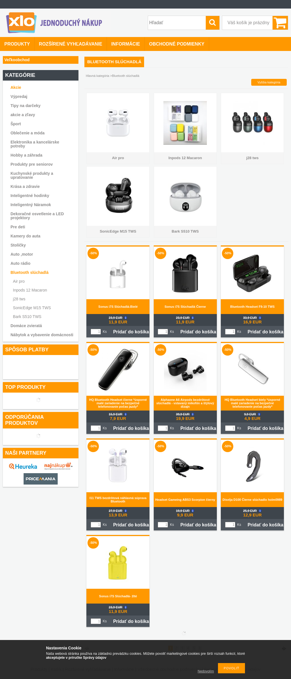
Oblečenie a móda (28, 133)
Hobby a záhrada (26, 155)
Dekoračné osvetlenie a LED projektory (37, 216)
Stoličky (18, 245)
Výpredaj (19, 96)
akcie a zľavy (23, 114)
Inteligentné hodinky (30, 195)
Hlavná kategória (97, 75)
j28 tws (19, 299)
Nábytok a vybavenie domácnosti (42, 335)
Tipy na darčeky (26, 105)
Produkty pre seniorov (32, 164)
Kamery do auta (25, 236)
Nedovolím (206, 671)
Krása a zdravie (25, 186)
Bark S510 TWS (27, 316)
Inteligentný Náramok (31, 204)
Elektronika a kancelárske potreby (35, 144)
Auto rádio (20, 263)
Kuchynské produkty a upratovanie (32, 175)
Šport (16, 124)
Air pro (19, 281)
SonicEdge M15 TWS (32, 307)
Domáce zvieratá (26, 325)
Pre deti (18, 227)
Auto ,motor (22, 254)
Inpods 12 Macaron (30, 290)
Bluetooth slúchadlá (30, 272)
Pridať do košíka (131, 331)
